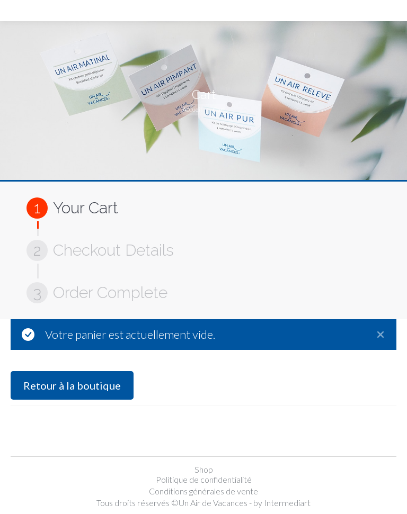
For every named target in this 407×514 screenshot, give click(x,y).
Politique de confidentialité (204, 479)
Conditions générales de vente (203, 491)
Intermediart (287, 503)
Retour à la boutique (72, 385)
